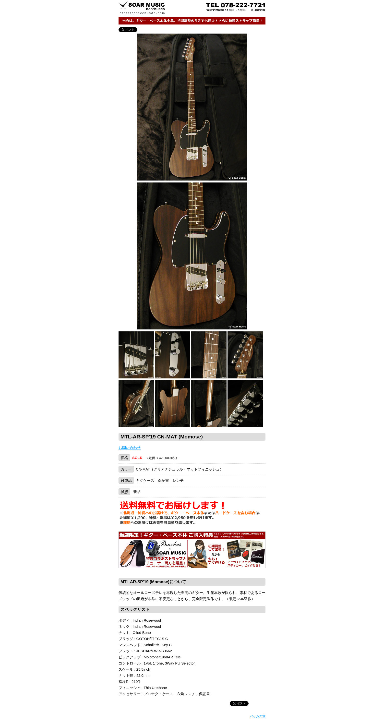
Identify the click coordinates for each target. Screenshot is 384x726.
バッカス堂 (257, 716)
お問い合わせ (130, 448)
